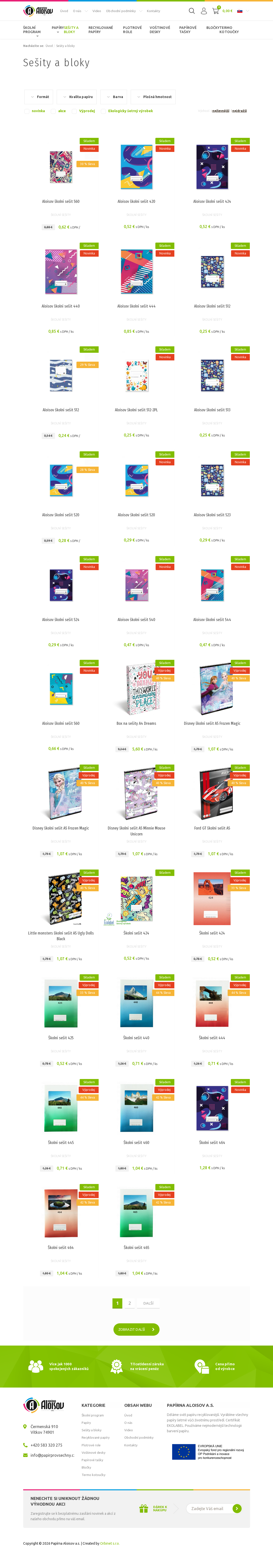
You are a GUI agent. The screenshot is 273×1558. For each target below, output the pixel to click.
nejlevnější (220, 110)
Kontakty (153, 11)
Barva (118, 97)
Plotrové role (132, 30)
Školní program (32, 30)
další (148, 1303)
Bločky (213, 28)
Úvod (64, 11)
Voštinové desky (160, 30)
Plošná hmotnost (157, 97)
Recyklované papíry (101, 30)
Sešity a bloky (71, 30)
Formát (43, 97)
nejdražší (239, 110)
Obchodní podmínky (121, 11)
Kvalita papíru (81, 97)
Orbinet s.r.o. (110, 1543)
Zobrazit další (138, 1329)
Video (96, 11)
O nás (77, 11)
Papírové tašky (188, 30)
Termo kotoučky (229, 30)
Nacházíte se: (33, 45)
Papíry (58, 28)
